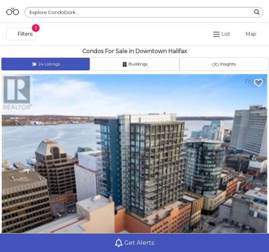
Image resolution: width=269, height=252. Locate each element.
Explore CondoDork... (54, 12)
